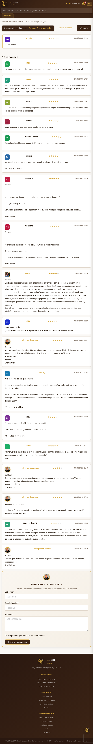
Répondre (83, 28)
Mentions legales (46, 725)
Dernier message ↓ (66, 28)
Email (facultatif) (12, 603)
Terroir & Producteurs (46, 700)
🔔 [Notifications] (83, 3)
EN (89, 3)
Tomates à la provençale (40, 28)
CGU (46, 729)
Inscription (47, 732)
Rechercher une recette (46, 683)
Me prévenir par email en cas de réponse (25, 635)
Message (9, 614)
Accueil (5, 21)
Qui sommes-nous (46, 718)
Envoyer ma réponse (17, 642)
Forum (46, 707)
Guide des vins (46, 697)
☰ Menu (8, 16)
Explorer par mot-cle (46, 686)
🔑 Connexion (74, 3)
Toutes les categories (46, 679)
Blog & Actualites (46, 704)
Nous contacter (46, 721)
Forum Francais (17, 21)
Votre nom (9, 592)
